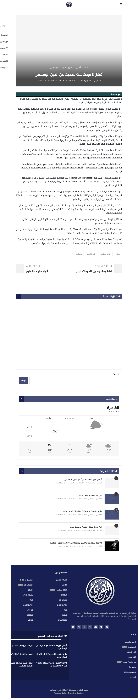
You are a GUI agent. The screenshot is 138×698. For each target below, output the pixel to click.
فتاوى (30, 610)
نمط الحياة (62, 620)
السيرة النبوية (91, 254)
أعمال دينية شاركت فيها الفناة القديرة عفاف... (19, 664)
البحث (116, 374)
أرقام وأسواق (130, 642)
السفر (30, 590)
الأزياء (64, 585)
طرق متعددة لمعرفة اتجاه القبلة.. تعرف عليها (82, 511)
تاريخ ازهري (28, 595)
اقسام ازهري (61, 573)
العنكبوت (132, 647)
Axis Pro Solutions (77, 693)
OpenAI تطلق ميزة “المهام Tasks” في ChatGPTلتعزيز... (51, 664)
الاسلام (118, 254)
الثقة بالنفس (61, 590)
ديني (31, 600)
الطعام (64, 595)
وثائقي (30, 620)
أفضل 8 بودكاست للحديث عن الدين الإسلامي (83, 479)
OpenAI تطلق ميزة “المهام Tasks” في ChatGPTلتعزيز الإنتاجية (76, 542)
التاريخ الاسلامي (105, 254)
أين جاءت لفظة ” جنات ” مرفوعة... (18, 654)
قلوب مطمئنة (130, 672)
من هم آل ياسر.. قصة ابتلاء (90, 495)
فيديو (64, 615)
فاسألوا (132, 667)
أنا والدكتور (131, 652)
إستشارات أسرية (26, 580)
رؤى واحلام (62, 605)
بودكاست (79, 254)
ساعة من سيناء (129, 662)
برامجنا (133, 635)
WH (65, 693)
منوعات (30, 615)
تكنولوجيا (63, 600)
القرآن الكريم (61, 580)
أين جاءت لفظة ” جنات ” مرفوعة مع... (86, 527)
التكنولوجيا (28, 585)
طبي (65, 610)
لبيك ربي (132, 677)
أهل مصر (132, 657)
